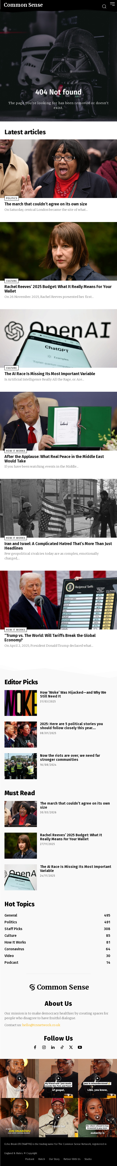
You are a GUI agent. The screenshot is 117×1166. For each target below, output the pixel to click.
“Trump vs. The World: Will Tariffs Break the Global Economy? (50, 637)
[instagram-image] (19, 1078)
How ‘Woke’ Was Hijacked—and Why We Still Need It (73, 694)
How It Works (15, 450)
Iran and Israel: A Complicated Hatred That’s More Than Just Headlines (58, 546)
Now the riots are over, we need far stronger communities (70, 757)
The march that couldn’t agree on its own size (45, 204)
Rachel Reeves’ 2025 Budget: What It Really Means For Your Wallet (58, 289)
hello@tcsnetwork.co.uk (41, 1025)
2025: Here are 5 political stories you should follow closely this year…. (71, 726)
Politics (11, 198)
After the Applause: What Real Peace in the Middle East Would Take (54, 459)
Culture (11, 280)
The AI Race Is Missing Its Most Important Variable (49, 373)
